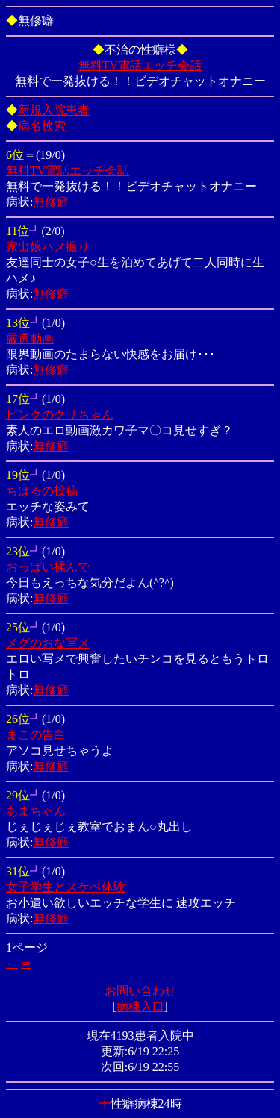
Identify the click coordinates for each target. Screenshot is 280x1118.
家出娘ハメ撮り (48, 246)
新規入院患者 (54, 110)
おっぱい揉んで (48, 566)
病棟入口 (140, 1006)
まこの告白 (36, 734)
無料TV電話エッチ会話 (140, 65)
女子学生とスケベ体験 (65, 887)
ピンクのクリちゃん (59, 414)
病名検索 (42, 125)
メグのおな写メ (48, 643)
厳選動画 (30, 338)
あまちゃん (36, 811)
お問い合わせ (140, 990)
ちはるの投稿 (42, 490)
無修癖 (51, 202)
